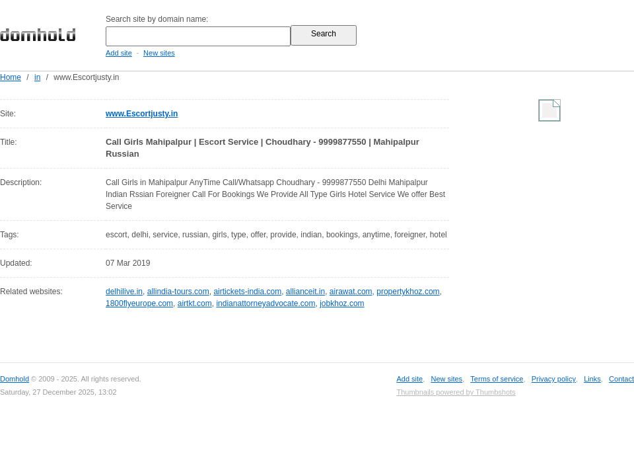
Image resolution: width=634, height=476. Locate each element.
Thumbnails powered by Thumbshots (455, 392)
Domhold (14, 379)
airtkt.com (195, 303)
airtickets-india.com (247, 291)
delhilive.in (124, 291)
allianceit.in (305, 291)
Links (592, 379)
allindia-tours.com (178, 291)
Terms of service (496, 379)
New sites (159, 53)
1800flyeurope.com (139, 303)
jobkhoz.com (342, 303)
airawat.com (351, 291)
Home (10, 77)
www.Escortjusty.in (142, 113)
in (37, 77)
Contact (621, 379)
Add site (119, 53)
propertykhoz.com (407, 291)
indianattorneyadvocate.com (265, 303)
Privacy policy (554, 379)
